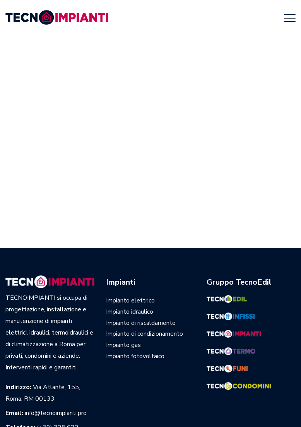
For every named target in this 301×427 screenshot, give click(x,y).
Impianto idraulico (129, 311)
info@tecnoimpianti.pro (56, 413)
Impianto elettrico (130, 300)
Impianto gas (123, 345)
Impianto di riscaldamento (141, 323)
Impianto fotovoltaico (135, 356)
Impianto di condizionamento (144, 334)
